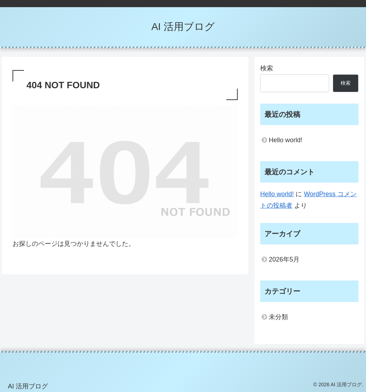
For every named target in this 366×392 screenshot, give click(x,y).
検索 (266, 68)
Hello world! (285, 140)
